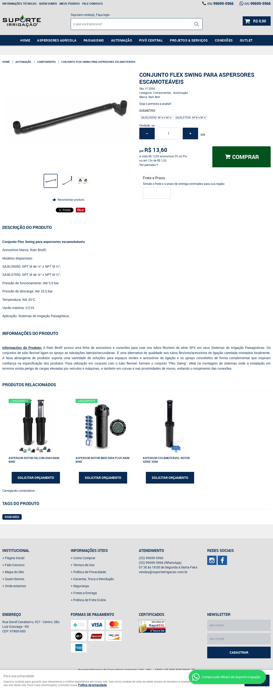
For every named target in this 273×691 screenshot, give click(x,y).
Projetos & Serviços (189, 40)
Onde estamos (15, 586)
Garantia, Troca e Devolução (93, 579)
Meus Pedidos (70, 3)
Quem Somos (48, 3)
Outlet (246, 40)
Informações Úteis (89, 550)
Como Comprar (84, 558)
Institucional (15, 550)
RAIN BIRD (12, 517)
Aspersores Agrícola (57, 40)
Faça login (103, 15)
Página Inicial (14, 558)
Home (25, 40)
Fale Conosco (92, 3)
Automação (121, 40)
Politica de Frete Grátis (89, 600)
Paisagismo (94, 40)
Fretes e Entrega (85, 593)
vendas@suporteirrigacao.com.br (163, 572)
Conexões (224, 40)
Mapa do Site (14, 572)
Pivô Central (151, 40)
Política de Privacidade (89, 572)
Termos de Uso (83, 565)
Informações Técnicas (19, 3)
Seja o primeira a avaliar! (155, 104)
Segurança (81, 586)
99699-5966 (220, 3)
